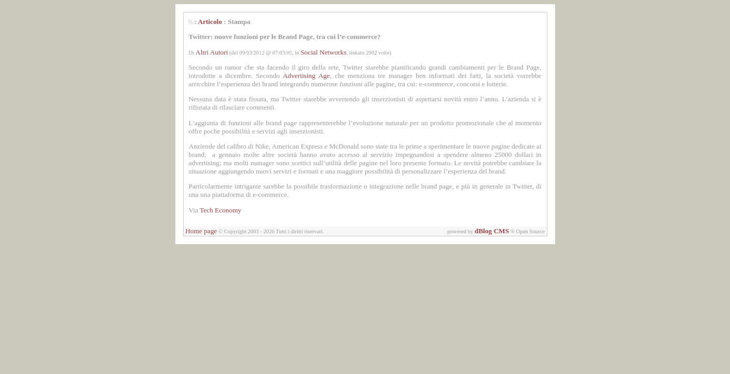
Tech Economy (220, 210)
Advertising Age (306, 75)
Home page (201, 231)
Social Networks (323, 52)
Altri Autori (212, 52)
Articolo (210, 21)
